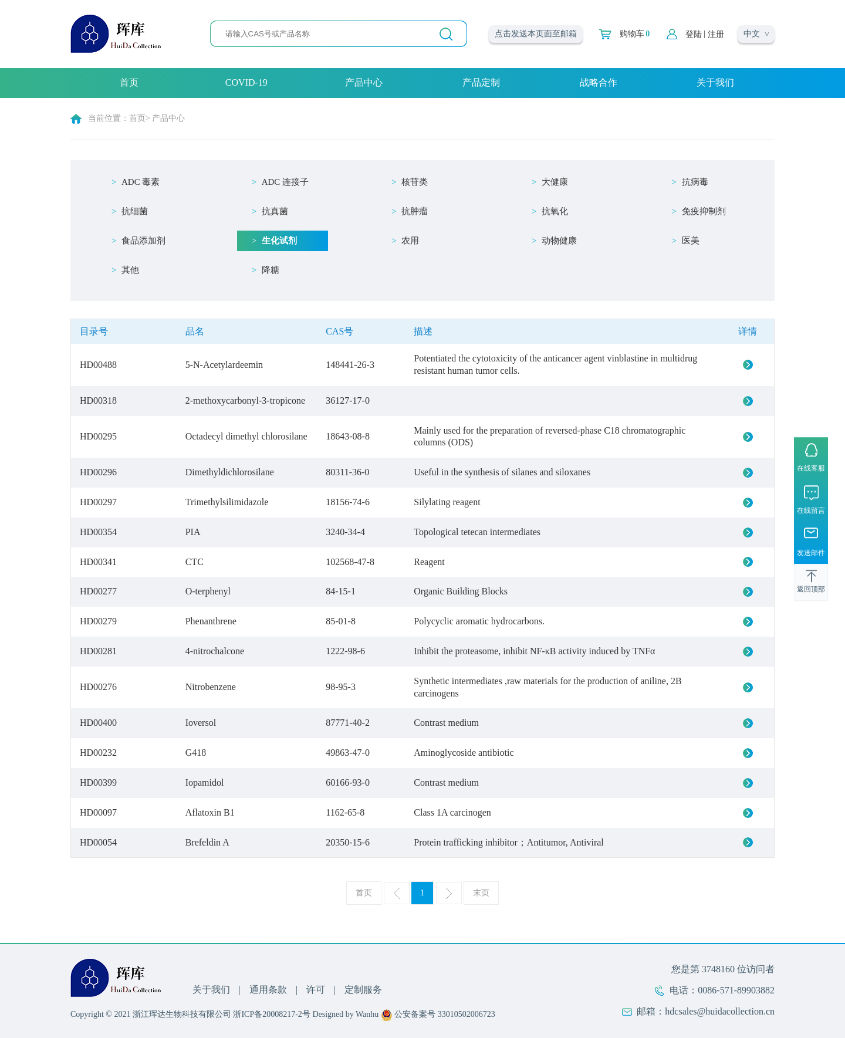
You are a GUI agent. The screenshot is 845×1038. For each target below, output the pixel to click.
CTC (194, 562)
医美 (690, 240)
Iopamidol (204, 782)
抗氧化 (555, 211)
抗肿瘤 (414, 211)
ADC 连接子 (285, 182)
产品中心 (364, 82)
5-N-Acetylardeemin (224, 365)
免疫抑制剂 (704, 211)
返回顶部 (811, 589)
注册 (716, 34)
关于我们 (715, 82)
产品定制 (481, 82)
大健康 (555, 182)
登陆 (693, 34)
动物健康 (559, 240)
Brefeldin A (207, 842)
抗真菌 (275, 211)
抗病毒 (695, 182)
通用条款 (268, 990)
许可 (315, 990)
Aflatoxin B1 (210, 812)
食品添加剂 (143, 240)
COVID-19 (246, 82)
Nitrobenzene (210, 687)
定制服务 (363, 990)
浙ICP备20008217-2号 (271, 1014)
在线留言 (811, 510)
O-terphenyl (208, 591)
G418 (196, 753)
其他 (130, 270)
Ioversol (200, 723)
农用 (410, 240)
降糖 (270, 270)
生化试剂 (279, 240)
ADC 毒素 (140, 182)
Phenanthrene (210, 621)
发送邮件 (811, 553)
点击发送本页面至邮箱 (536, 33)
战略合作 (598, 82)
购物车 (635, 34)
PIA (193, 532)
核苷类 (414, 182)
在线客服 (811, 468)
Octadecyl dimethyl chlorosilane (246, 436)
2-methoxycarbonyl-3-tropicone (245, 400)
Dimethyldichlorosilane (229, 472)
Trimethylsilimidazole (227, 502)
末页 (481, 892)
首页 (129, 82)
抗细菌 (134, 211)
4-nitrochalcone (214, 651)
